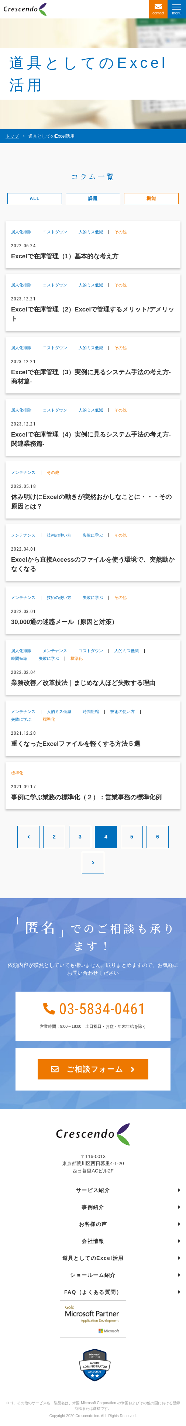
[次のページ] (93, 863)
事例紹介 (93, 1207)
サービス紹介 (93, 1190)
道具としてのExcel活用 (93, 1258)
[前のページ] (28, 837)
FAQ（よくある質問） (93, 1292)
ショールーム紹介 (93, 1275)
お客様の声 (93, 1224)
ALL (35, 198)
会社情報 (93, 1241)
